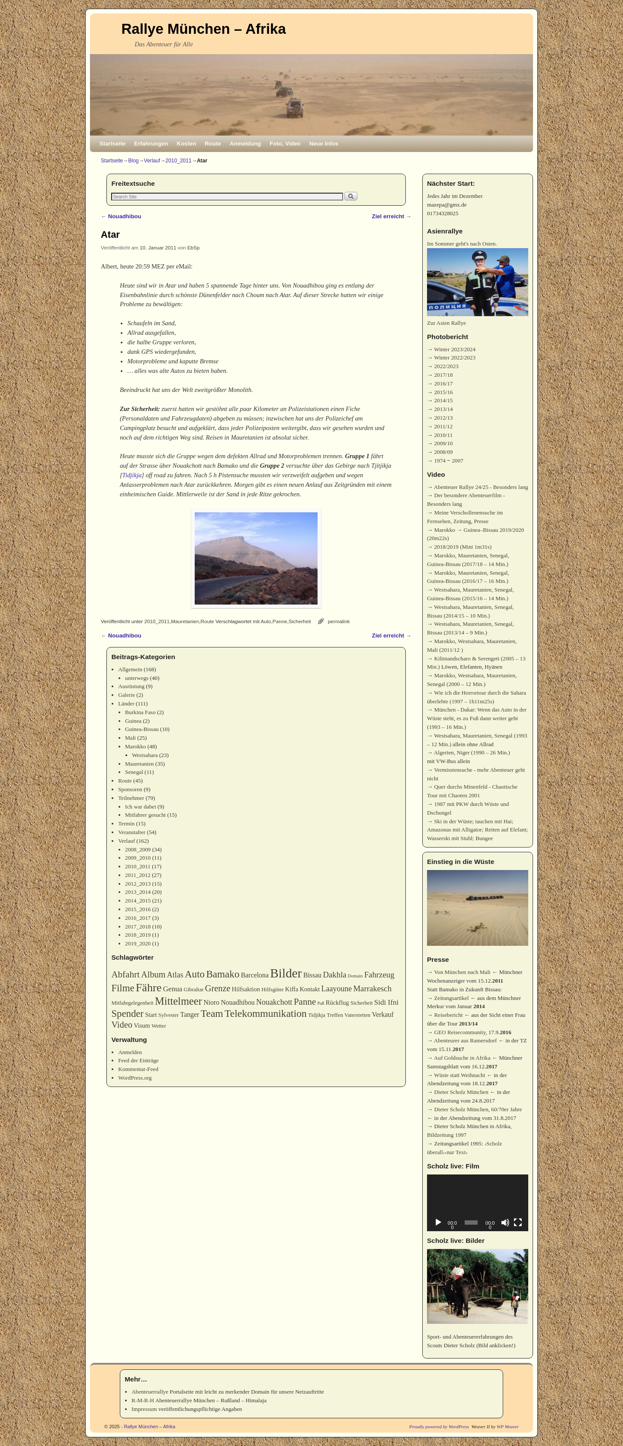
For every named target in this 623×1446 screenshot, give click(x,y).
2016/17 (443, 383)
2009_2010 (138, 857)
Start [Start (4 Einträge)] (151, 1014)
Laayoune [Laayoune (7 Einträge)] (336, 988)
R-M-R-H (143, 1400)
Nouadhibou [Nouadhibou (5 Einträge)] (237, 1002)
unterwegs (136, 678)
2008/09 (443, 452)
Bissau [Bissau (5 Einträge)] (312, 975)
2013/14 (443, 409)
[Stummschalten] (505, 1222)
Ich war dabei (140, 806)
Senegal (134, 772)
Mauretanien (185, 621)
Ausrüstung (131, 686)
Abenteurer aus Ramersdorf (465, 1040)
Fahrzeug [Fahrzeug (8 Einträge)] (379, 974)
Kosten (186, 143)
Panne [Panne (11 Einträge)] (305, 1001)
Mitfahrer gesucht (145, 815)
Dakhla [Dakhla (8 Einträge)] (334, 974)
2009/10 (443, 443)
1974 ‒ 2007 (448, 460)
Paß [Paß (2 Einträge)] (321, 1003)
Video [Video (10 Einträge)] (121, 1024)
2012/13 (443, 417)
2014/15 (443, 400)
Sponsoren (130, 789)
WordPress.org (134, 1077)
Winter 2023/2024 (454, 349)
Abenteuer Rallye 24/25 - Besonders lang (481, 487)
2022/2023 (446, 366)
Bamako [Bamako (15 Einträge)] (222, 974)
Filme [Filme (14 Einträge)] (122, 988)
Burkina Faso (140, 712)
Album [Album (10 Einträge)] (153, 974)
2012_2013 (138, 883)
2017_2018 (138, 926)
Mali (130, 737)
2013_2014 (138, 892)
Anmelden (130, 1052)
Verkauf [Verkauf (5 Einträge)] (383, 1014)
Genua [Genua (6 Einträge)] (173, 989)
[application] (477, 1203)
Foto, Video (285, 143)
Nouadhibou (121, 216)
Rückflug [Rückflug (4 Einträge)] (337, 1002)
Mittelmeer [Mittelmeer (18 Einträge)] (178, 1001)
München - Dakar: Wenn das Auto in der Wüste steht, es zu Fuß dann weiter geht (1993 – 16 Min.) (477, 718)
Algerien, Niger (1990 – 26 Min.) (472, 752)
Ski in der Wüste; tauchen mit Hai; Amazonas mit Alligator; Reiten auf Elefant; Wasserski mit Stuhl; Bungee (477, 830)
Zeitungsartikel (451, 998)
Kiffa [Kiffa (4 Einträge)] (291, 989)
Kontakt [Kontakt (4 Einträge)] (310, 989)
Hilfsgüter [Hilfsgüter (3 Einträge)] (272, 990)
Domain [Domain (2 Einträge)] (355, 976)
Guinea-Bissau (142, 729)
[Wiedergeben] (438, 1222)
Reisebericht (448, 1015)
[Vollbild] (518, 1222)
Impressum (144, 1409)
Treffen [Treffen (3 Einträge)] (335, 1015)
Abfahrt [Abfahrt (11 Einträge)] (125, 974)
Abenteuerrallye (150, 1391)
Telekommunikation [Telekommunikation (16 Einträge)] (266, 1013)
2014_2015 (138, 900)
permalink (339, 621)
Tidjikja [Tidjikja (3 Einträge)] (316, 1015)
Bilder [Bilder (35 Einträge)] (286, 973)
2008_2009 (138, 849)
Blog (133, 161)
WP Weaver (508, 1426)
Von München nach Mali (462, 972)
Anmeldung (245, 143)
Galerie (126, 695)
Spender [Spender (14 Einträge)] (127, 1013)
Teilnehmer (131, 798)
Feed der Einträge (138, 1060)
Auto (266, 621)
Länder (126, 703)
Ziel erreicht (391, 216)
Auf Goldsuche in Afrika (462, 1058)
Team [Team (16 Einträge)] (212, 1013)
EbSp (193, 247)
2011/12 (443, 426)
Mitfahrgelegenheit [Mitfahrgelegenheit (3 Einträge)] (132, 1003)
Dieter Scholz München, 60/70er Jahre (478, 1109)
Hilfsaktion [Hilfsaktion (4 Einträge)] (246, 989)
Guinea (133, 721)
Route (213, 143)
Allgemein (130, 669)
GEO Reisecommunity (459, 1032)
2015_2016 (138, 909)
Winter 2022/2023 (454, 357)
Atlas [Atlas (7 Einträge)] (175, 974)
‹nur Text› (456, 1152)
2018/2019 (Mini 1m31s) (462, 546)
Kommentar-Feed (138, 1069)
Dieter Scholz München (461, 1092)
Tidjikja (132, 475)
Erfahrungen (151, 143)
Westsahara (145, 755)
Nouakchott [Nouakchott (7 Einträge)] (274, 1002)
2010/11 (443, 435)
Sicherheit (300, 621)
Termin (126, 823)
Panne (280, 621)
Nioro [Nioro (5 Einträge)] (211, 1002)
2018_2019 (138, 935)
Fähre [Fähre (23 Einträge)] (149, 987)
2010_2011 (178, 161)
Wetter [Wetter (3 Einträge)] (158, 1026)
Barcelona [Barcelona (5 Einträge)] (255, 975)
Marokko (135, 746)
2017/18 (443, 375)
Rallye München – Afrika (204, 29)
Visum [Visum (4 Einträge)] (142, 1025)
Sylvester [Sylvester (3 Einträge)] (168, 1015)
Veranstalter (131, 832)
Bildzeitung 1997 (446, 1135)
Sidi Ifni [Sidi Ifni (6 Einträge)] (386, 1002)
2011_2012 (138, 875)
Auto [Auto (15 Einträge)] (195, 974)
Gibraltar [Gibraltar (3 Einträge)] (194, 990)
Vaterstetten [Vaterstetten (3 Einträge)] (357, 1015)
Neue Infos (323, 143)
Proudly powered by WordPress (439, 1426)
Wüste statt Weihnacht (459, 1075)
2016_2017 (138, 918)
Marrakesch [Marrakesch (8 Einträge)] (372, 988)
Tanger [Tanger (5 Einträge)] (189, 1014)
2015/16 (443, 392)
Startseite (112, 143)
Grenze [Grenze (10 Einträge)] (218, 988)
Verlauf (152, 161)
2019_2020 (138, 943)
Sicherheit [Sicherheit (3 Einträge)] (361, 1003)
